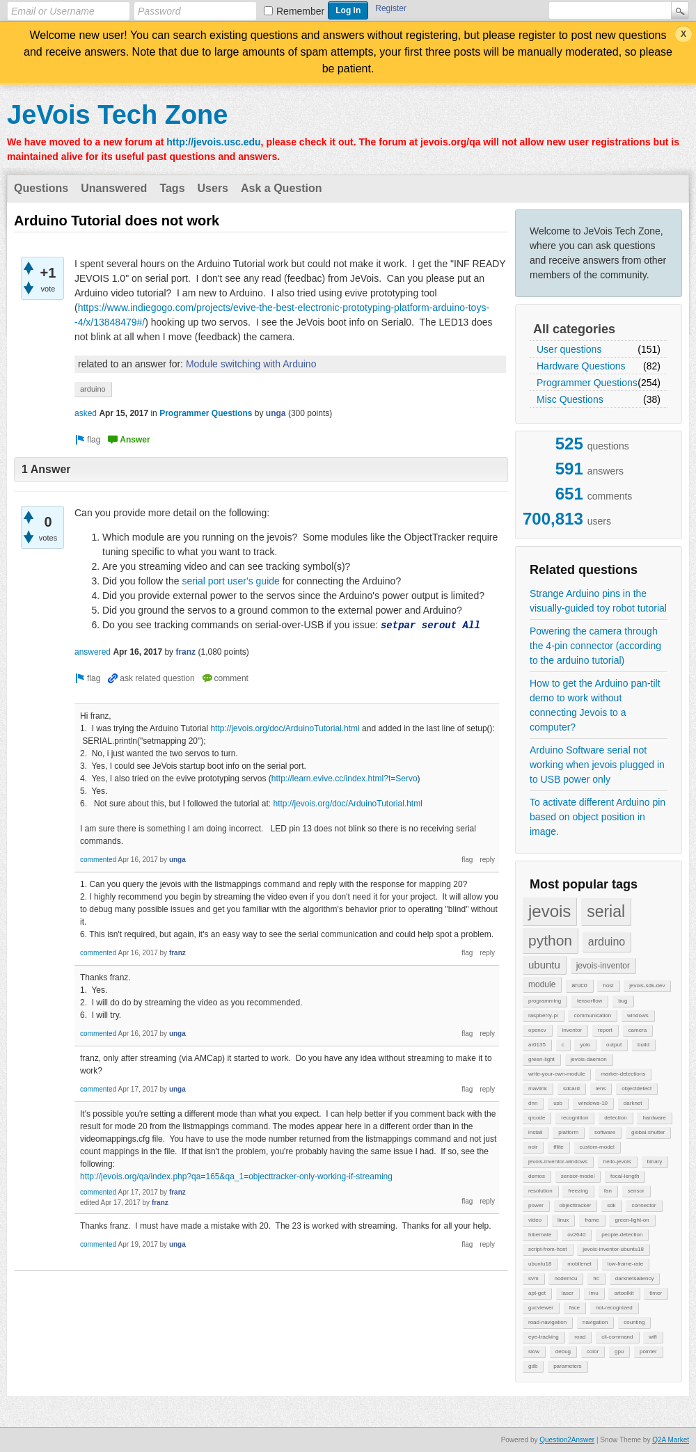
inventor (572, 1030)
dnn (532, 1103)
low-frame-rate (626, 1264)
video (534, 1220)
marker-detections (623, 1074)
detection (615, 1118)
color (593, 1351)
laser (568, 1293)
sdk (611, 1205)
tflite (558, 1147)
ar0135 (537, 1045)
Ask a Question (281, 188)
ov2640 (576, 1234)
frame (592, 1220)
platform (568, 1132)
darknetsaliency (634, 1278)
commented (98, 859)
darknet (633, 1103)
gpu (619, 1351)
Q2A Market (670, 1440)
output (614, 1045)
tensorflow (589, 1001)
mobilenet (579, 1264)
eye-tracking (543, 1337)
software (604, 1132)
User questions (569, 349)
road (579, 1337)
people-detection (621, 1234)
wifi (653, 1337)
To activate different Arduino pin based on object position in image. (597, 817)
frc (596, 1278)
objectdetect (636, 1088)
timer (655, 1293)
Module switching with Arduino (251, 363)
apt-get (537, 1293)
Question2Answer (566, 1440)
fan (608, 1191)
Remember (300, 11)
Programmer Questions (587, 382)
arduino (606, 942)
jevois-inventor (603, 966)
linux (563, 1220)
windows (638, 1015)
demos (536, 1176)
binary (655, 1161)
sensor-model (577, 1176)
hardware (653, 1118)
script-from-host (547, 1249)
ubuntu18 (539, 1264)
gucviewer (540, 1308)
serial (606, 911)
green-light (541, 1059)
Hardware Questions (581, 366)
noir (532, 1147)
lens (601, 1088)
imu (594, 1293)
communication (592, 1015)
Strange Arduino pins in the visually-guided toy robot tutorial (598, 601)
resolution (540, 1191)
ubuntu (544, 965)
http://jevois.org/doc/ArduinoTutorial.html (284, 728)
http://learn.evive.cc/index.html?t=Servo (344, 778)
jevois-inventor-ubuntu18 (613, 1249)
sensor (636, 1191)
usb (557, 1103)
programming (544, 1001)
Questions (41, 188)
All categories (574, 329)
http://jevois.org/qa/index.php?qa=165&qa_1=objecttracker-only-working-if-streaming (236, 1176)
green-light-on (632, 1220)
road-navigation (547, 1322)
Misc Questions (570, 399)
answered (92, 652)
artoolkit (623, 1293)
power (536, 1205)
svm (533, 1278)
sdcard (571, 1088)
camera (637, 1030)
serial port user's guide (230, 581)
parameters (567, 1366)
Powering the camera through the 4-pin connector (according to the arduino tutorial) (595, 645)
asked (85, 413)
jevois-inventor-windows (557, 1161)
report (605, 1030)
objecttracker (576, 1205)
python (550, 940)
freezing (577, 1191)
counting (634, 1322)
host (608, 985)
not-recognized (614, 1308)
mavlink (537, 1088)
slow (533, 1351)
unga (276, 413)
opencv (537, 1030)
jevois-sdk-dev (647, 985)
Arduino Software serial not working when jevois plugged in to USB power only (597, 764)
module (541, 984)
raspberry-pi (543, 1015)
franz (185, 652)
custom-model (597, 1147)
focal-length (624, 1176)
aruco (579, 985)
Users (213, 188)
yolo (585, 1045)
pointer (648, 1351)
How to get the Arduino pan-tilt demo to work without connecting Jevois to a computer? (595, 705)
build (643, 1045)
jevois (549, 911)
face (574, 1308)
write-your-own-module (556, 1074)
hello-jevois (617, 1161)
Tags (171, 188)
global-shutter (648, 1132)
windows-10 (593, 1103)
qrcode (536, 1118)
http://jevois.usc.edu (213, 141)
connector (643, 1205)
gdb (532, 1366)
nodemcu (565, 1278)
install (535, 1132)
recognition (574, 1118)
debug (563, 1351)
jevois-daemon (589, 1059)
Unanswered (114, 188)
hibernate (539, 1234)
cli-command (617, 1337)
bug (622, 1001)
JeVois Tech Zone (117, 114)
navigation (595, 1322)
